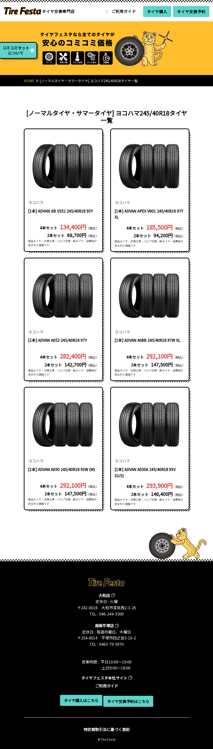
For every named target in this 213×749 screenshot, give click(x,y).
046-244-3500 (111, 614)
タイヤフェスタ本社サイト (104, 678)
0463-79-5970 (111, 644)
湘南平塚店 (104, 625)
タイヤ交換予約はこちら (128, 701)
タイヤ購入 (157, 11)
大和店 (104, 595)
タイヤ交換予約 (191, 11)
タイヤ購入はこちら (81, 700)
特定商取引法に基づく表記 (107, 729)
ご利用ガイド (123, 11)
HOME (29, 80)
